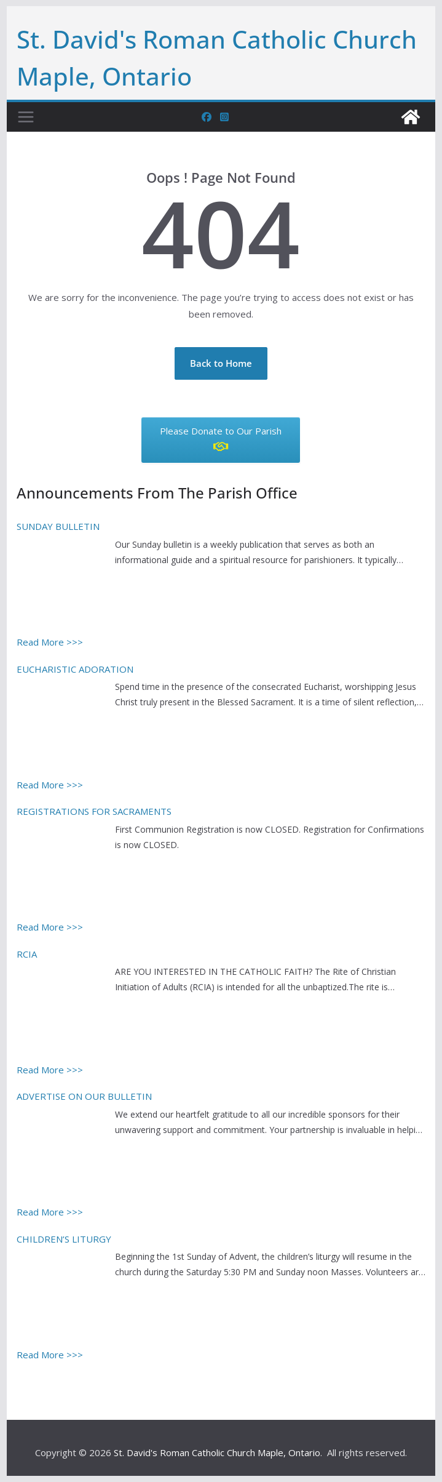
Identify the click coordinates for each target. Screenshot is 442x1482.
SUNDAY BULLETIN (58, 526)
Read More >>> (50, 642)
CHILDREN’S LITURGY (64, 1239)
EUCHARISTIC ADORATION (75, 669)
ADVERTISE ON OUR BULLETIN (84, 1096)
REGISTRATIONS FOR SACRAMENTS (94, 811)
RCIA (27, 954)
